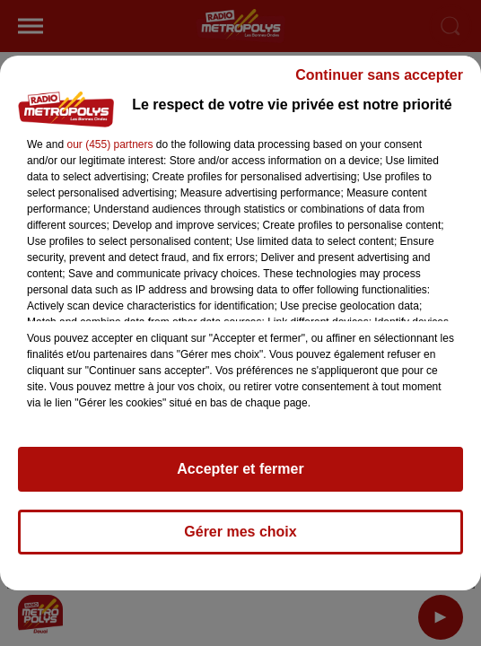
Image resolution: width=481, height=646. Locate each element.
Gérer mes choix (240, 531)
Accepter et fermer (240, 468)
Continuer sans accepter (379, 75)
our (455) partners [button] (109, 144)
